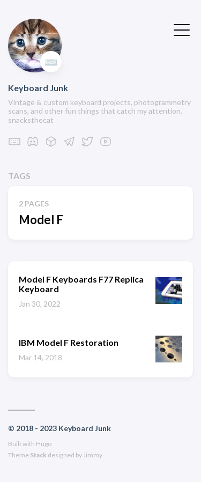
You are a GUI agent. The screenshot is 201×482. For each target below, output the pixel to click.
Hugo (43, 444)
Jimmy (92, 455)
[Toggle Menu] (181, 29)
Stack (38, 455)
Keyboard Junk (38, 88)
